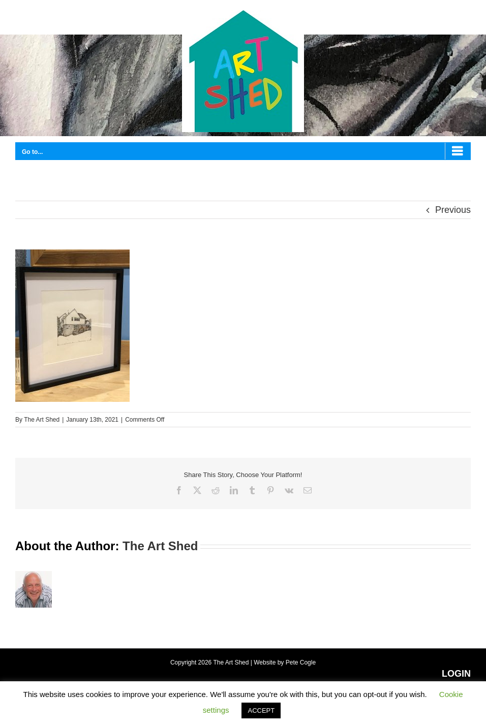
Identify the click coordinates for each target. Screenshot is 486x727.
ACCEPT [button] (261, 710)
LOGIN (456, 674)
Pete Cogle (301, 662)
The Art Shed (41, 419)
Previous (453, 210)
